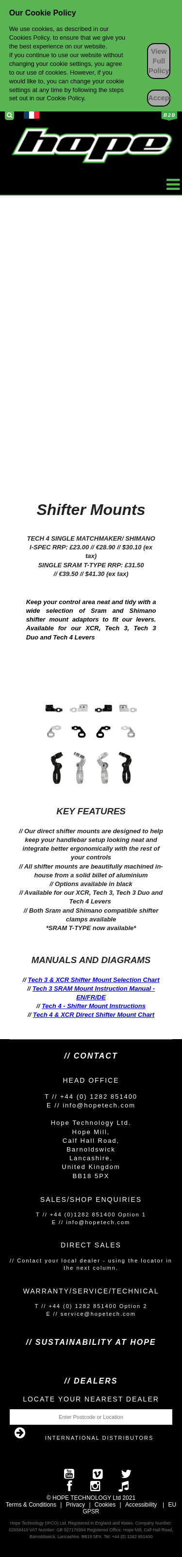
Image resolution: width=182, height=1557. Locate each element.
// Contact (90, 1056)
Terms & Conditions (31, 1504)
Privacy (75, 1504)
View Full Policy (159, 61)
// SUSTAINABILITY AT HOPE (91, 1342)
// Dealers (91, 1381)
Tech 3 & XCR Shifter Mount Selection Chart (93, 979)
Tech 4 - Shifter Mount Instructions (94, 1006)
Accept (159, 98)
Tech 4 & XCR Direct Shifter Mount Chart (93, 1014)
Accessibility (141, 1504)
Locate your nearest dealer (91, 1399)
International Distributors (99, 1438)
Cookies (105, 1504)
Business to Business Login (169, 116)
